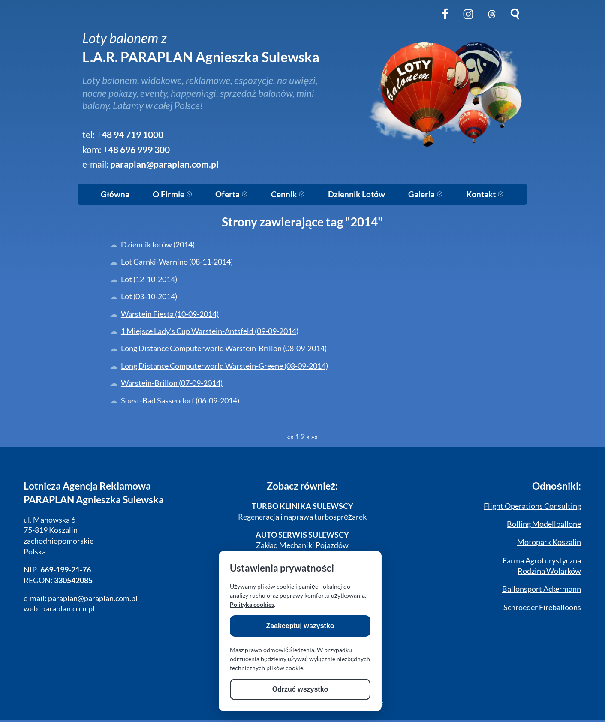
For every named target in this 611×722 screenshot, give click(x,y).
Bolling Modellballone (544, 524)
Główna (115, 194)
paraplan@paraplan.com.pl (164, 164)
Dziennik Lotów (356, 194)
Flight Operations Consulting (532, 506)
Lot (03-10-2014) (149, 296)
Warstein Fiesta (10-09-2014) (170, 314)
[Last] (314, 436)
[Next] (308, 436)
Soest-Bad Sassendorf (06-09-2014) (180, 400)
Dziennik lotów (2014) (158, 244)
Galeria (425, 194)
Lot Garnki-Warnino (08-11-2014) (177, 261)
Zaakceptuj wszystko (300, 625)
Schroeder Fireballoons (542, 607)
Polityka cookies (252, 604)
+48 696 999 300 (136, 149)
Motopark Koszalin (549, 542)
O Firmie (173, 194)
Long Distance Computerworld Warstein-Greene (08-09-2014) (224, 365)
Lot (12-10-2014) (149, 279)
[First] (290, 436)
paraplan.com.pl (68, 608)
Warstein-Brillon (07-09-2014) (172, 383)
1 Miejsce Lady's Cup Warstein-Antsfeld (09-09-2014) (209, 331)
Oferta (231, 194)
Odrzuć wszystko (300, 689)
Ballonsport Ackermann (541, 588)
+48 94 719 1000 (129, 134)
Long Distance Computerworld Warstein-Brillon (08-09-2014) (224, 348)
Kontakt (485, 194)
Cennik (288, 194)
